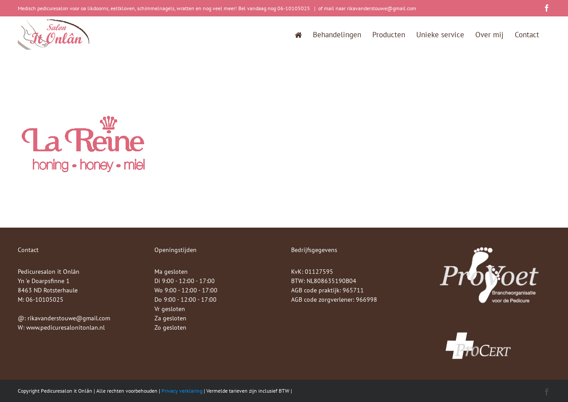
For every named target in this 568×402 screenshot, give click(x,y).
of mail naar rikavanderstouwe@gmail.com (367, 8)
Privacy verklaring (182, 390)
